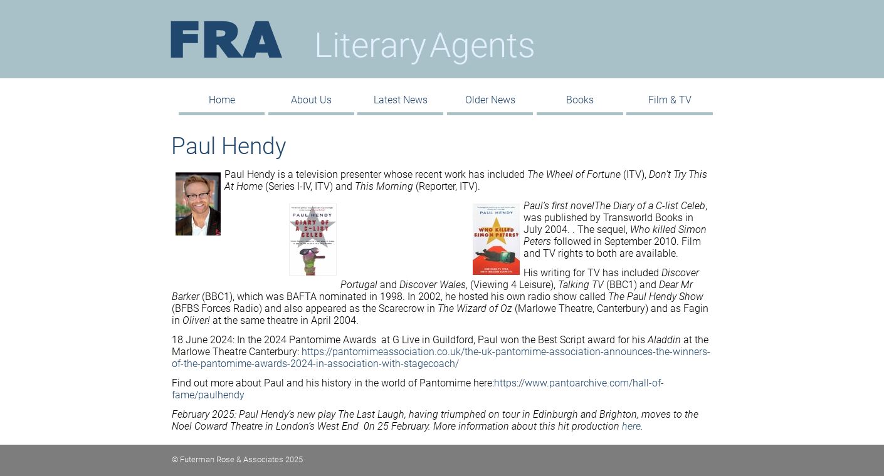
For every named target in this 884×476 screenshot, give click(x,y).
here (631, 426)
